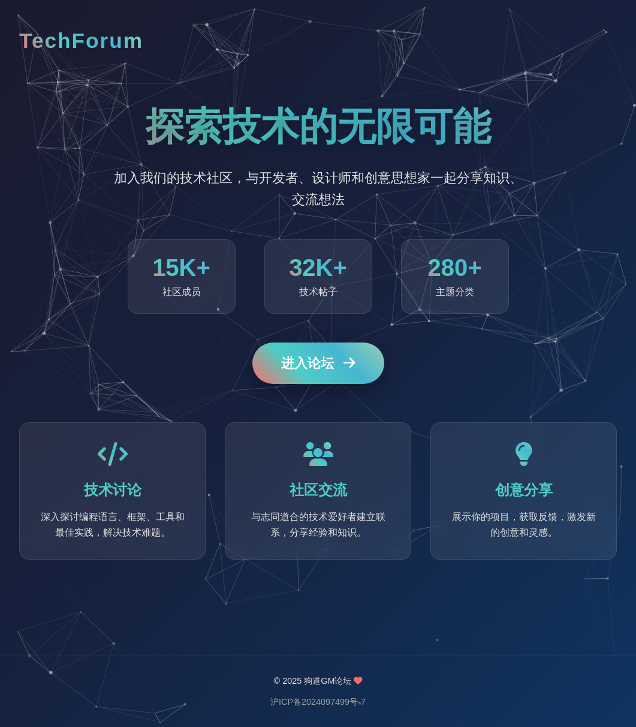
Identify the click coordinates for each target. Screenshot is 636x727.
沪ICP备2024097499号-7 (318, 702)
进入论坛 (318, 363)
